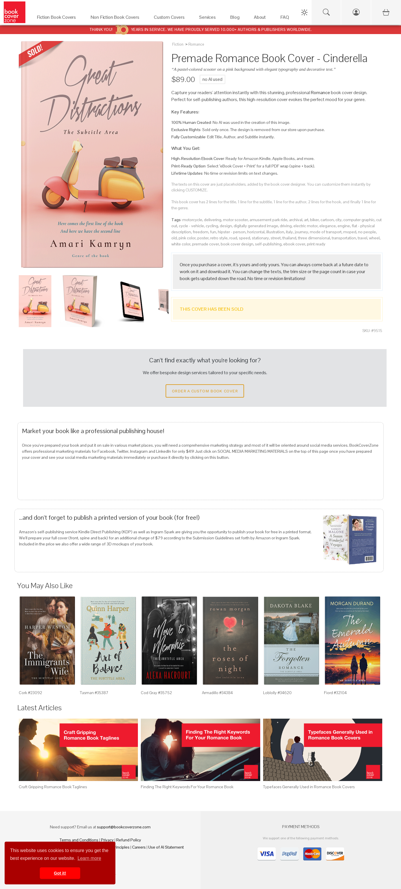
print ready (316, 244)
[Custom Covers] (170, 18)
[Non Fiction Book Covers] (116, 18)
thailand (289, 238)
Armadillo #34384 (217, 692)
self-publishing (268, 244)
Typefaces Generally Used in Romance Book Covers (309, 786)
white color (180, 244)
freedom (200, 231)
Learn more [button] (89, 858)
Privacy (107, 840)
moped (349, 231)
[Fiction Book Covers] (58, 18)
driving (286, 225)
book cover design (237, 244)
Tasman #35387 (94, 692)
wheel (374, 238)
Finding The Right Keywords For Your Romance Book (187, 786)
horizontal (256, 231)
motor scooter (235, 219)
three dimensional (314, 238)
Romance (196, 44)
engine (344, 225)
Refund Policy (128, 840)
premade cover (205, 244)
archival (295, 219)
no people (367, 231)
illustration (275, 231)
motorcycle (192, 219)
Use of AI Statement (166, 847)
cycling (212, 225)
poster (203, 238)
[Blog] (236, 18)
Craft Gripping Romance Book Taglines (53, 786)
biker (314, 219)
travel (362, 238)
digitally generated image (256, 225)
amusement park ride (268, 219)
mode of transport (326, 231)
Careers (139, 847)
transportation (344, 238)
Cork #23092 (30, 692)
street (276, 238)
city (339, 219)
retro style (219, 238)
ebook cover (294, 244)
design (226, 225)
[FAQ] (286, 18)
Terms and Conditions (79, 840)
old (174, 238)
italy (289, 231)
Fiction (177, 44)
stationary (260, 238)
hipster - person (232, 231)
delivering (212, 219)
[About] (261, 18)
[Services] (208, 18)
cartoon (327, 219)
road (233, 238)
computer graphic (358, 219)
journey (301, 231)
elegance (327, 225)
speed (244, 238)
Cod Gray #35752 (156, 692)
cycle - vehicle (191, 225)
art (306, 219)
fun (213, 231)
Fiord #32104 (335, 692)
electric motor (305, 225)
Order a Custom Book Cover (205, 391)
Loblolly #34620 (277, 692)
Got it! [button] (60, 873)
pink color (187, 238)
